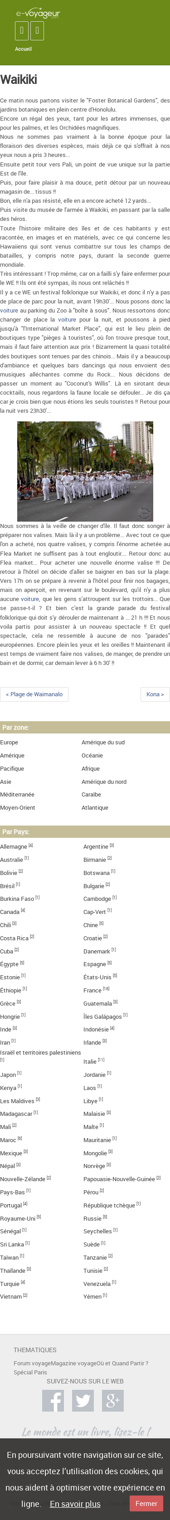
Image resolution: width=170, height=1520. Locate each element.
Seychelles (97, 1231)
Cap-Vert (94, 912)
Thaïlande (12, 1271)
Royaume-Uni (17, 1218)
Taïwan (9, 1257)
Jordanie (94, 1075)
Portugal (11, 1205)
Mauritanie (97, 1140)
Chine (90, 925)
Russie (92, 1218)
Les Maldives (17, 1101)
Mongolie (95, 1153)
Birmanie (94, 860)
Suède (91, 1244)
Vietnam (11, 1296)
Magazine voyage (74, 1363)
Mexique (11, 1153)
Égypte (9, 964)
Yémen (92, 1296)
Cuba (6, 951)
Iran (5, 1042)
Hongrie (10, 1017)
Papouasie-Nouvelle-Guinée (119, 1179)
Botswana (96, 873)
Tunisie (92, 1271)
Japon (8, 1075)
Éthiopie (10, 990)
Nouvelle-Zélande (22, 1179)
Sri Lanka (12, 1244)
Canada (9, 912)
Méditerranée (17, 794)
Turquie (9, 1284)
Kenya (8, 1088)
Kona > (155, 694)
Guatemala (97, 1003)
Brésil (7, 886)
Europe (9, 742)
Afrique (91, 768)
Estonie (10, 977)
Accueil (23, 49)
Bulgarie (93, 886)
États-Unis (97, 977)
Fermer (146, 1503)
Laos (89, 1088)
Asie (5, 782)
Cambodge (97, 899)
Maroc (8, 1140)
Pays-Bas (12, 1192)
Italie (90, 1061)
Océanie (92, 755)
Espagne (94, 964)
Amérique (12, 755)
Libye (90, 1101)
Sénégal (10, 1231)
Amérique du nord (104, 782)
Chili (5, 925)
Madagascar (16, 1114)
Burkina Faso (17, 899)
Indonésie (96, 1029)
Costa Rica (14, 938)
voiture (9, 310)
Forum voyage (32, 1363)
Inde (5, 1029)
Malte (90, 1127)
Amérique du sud (103, 742)
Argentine (95, 846)
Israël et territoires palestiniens (40, 1052)
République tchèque (109, 1205)
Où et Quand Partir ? (122, 1363)
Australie (11, 860)
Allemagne (13, 846)
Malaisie (94, 1114)
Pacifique (12, 768)
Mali (5, 1127)
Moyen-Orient (17, 807)
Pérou (90, 1192)
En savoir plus (75, 1503)
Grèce (7, 1003)
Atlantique (95, 807)
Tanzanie (95, 1257)
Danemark (96, 951)
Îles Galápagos (102, 1017)
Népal (7, 1166)
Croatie (92, 938)
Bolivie (8, 873)
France (92, 990)
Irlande (92, 1042)
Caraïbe (91, 794)
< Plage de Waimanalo (34, 694)
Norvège (94, 1166)
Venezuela (97, 1284)
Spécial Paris (30, 1372)
